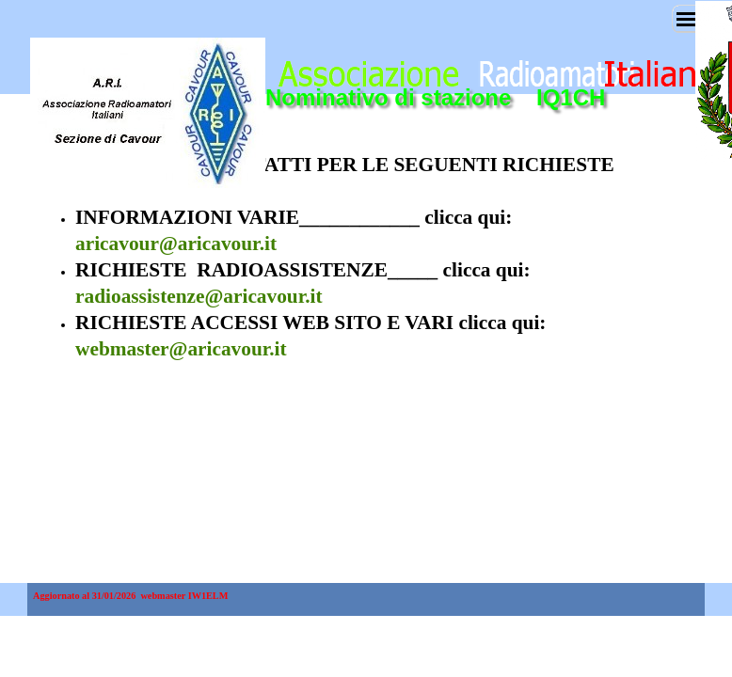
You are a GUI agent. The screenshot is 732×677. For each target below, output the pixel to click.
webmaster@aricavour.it (181, 349)
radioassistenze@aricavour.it (199, 296)
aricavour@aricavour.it (176, 243)
